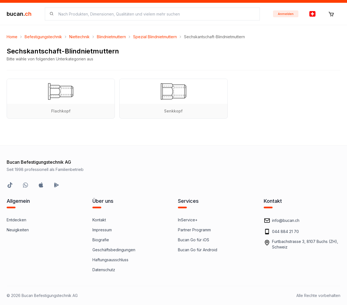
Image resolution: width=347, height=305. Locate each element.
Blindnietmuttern (111, 36)
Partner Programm (194, 229)
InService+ (188, 219)
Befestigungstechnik (43, 36)
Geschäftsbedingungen (113, 249)
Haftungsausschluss (110, 259)
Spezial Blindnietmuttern (155, 36)
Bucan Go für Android (197, 249)
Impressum (102, 229)
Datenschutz (103, 269)
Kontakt (99, 219)
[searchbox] (155, 14)
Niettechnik (79, 36)
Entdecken (16, 219)
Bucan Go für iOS (193, 239)
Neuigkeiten (18, 229)
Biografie (100, 239)
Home (12, 36)
